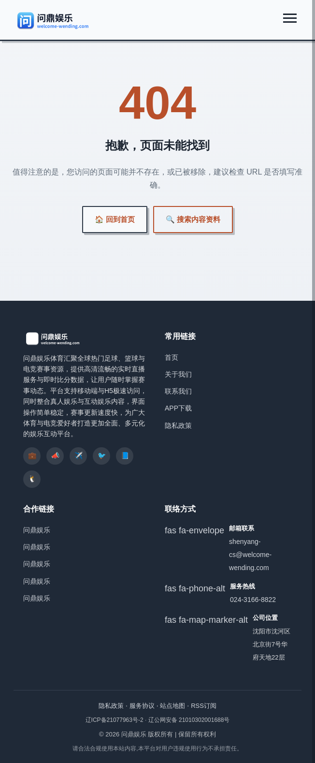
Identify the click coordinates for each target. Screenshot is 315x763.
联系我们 (178, 391)
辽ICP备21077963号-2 (115, 720)
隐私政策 (178, 425)
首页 (171, 357)
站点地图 (172, 705)
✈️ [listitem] (78, 455)
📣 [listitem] (55, 455)
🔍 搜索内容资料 (193, 219)
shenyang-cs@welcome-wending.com (250, 555)
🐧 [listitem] (32, 479)
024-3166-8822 (253, 599)
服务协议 (142, 705)
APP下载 (178, 408)
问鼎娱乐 (36, 530)
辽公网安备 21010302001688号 (189, 720)
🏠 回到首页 (115, 219)
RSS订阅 (203, 705)
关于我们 (178, 374)
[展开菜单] (289, 18)
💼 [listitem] (32, 455)
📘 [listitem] (125, 455)
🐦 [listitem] (102, 455)
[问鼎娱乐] (53, 20)
